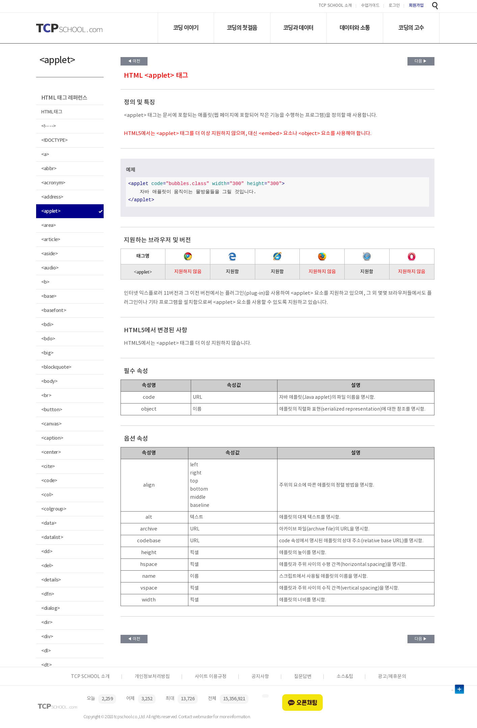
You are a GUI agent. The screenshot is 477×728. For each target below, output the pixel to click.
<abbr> (49, 169)
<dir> (47, 622)
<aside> (49, 254)
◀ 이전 (134, 61)
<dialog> (50, 608)
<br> (46, 395)
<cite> (48, 466)
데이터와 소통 (355, 28)
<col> (47, 495)
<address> (52, 197)
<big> (47, 353)
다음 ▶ (421, 61)
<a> (45, 154)
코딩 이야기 (185, 28)
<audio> (50, 268)
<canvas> (51, 424)
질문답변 (303, 676)
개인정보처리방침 (152, 676)
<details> (51, 580)
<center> (51, 452)
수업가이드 (370, 6)
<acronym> (53, 183)
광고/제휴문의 (392, 676)
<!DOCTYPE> (54, 140)
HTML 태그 (51, 112)
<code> (49, 481)
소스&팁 (345, 676)
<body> (49, 381)
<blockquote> (56, 367)
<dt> (46, 665)
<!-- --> (48, 126)
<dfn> (47, 594)
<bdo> (48, 339)
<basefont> (53, 310)
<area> (48, 225)
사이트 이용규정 (211, 676)
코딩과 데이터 (298, 28)
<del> (47, 566)
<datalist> (52, 537)
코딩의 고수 (411, 28)
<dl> (46, 651)
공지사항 (260, 676)
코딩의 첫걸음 (242, 28)
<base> (49, 296)
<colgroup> (53, 509)
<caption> (52, 438)
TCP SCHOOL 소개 (335, 6)
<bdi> (47, 325)
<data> (49, 523)
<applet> (51, 211)
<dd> (46, 551)
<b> (45, 282)
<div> (47, 637)
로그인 (394, 6)
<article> (50, 239)
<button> (51, 410)
